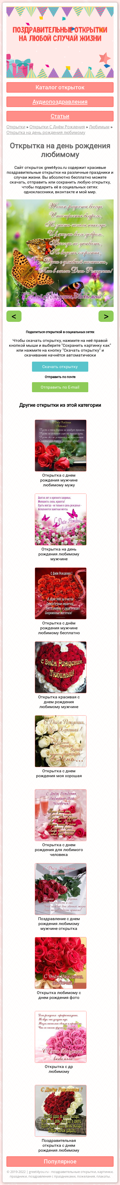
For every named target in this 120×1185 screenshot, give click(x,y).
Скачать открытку (60, 366)
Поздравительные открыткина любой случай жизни (60, 33)
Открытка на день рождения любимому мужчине (58, 554)
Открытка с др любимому (59, 1069)
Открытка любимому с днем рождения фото (59, 995)
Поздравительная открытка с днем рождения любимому (58, 1145)
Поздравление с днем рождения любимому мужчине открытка (59, 923)
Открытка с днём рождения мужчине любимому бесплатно (59, 628)
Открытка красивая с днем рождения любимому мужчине (59, 702)
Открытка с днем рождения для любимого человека (59, 849)
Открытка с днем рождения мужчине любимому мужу (59, 480)
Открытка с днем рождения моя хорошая (59, 773)
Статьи (60, 116)
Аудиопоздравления (60, 102)
